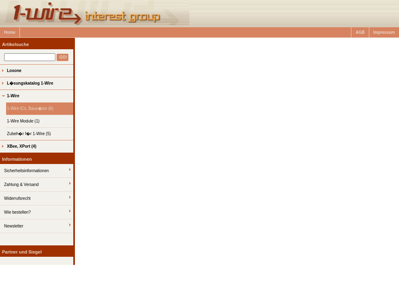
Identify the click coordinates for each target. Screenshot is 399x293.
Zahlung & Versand (21, 184)
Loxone (14, 70)
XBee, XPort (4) (21, 146)
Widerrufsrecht (17, 198)
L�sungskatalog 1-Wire (30, 83)
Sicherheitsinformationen (26, 170)
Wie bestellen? (17, 212)
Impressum (384, 32)
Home (9, 32)
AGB (359, 32)
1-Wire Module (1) (23, 121)
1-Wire (13, 96)
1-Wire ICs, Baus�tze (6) (30, 108)
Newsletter (13, 226)
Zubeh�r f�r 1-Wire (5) (29, 133)
